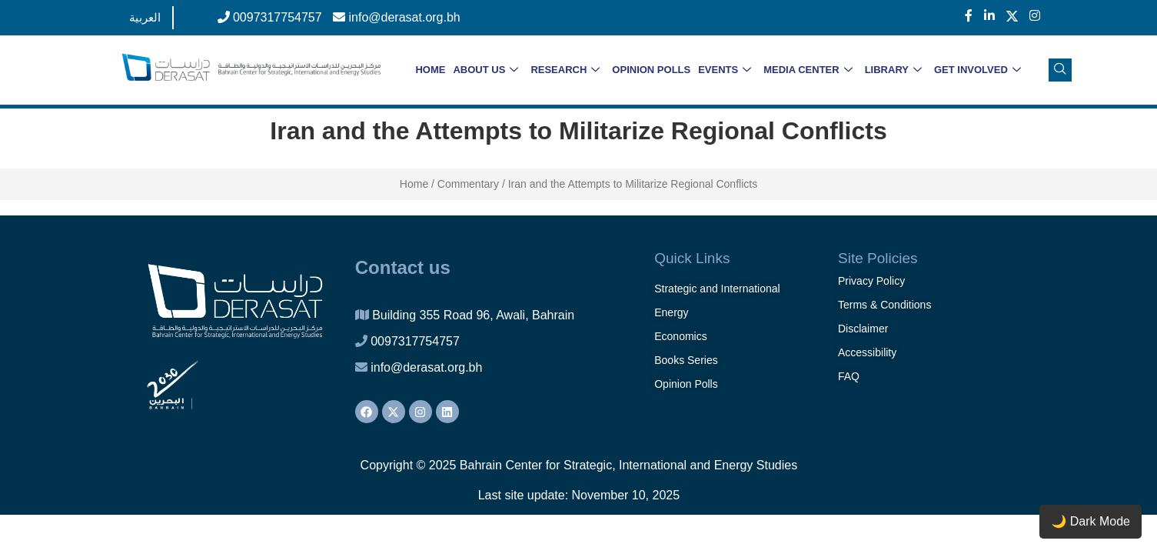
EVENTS (724, 70)
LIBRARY (893, 70)
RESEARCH (565, 70)
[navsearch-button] (1060, 70)
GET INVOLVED (977, 70)
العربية (145, 17)
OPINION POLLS (651, 69)
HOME (430, 69)
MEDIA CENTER (807, 70)
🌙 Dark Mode (1090, 521)
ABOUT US (485, 70)
